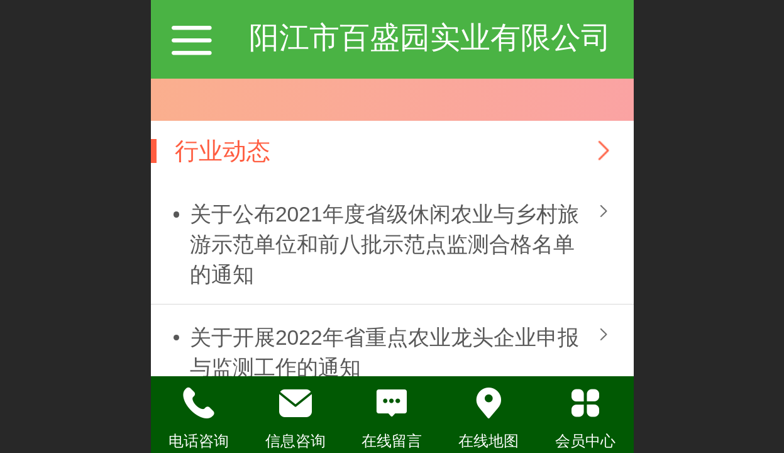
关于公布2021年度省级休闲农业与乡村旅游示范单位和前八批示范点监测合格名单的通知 (384, 244)
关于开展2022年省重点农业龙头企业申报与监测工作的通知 (384, 352)
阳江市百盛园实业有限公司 (430, 37)
